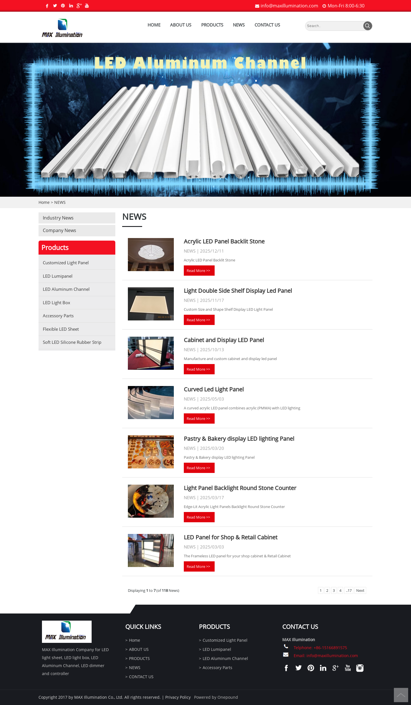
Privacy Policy (178, 697)
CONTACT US (267, 25)
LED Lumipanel (57, 276)
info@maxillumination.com (289, 6)
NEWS (239, 25)
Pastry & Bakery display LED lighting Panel (239, 438)
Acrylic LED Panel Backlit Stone (224, 241)
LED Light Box (56, 302)
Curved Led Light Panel (214, 389)
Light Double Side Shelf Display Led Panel (238, 290)
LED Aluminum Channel (66, 289)
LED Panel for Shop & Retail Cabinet (230, 537)
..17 (349, 590)
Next (360, 590)
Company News (59, 230)
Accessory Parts (58, 315)
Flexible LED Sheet (61, 329)
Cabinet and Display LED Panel (224, 340)
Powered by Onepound (216, 697)
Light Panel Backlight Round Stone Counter (240, 488)
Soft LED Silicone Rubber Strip (72, 342)
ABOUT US (180, 25)
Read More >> (198, 270)
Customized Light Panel (66, 262)
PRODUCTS (212, 25)
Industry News (58, 218)
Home (154, 25)
